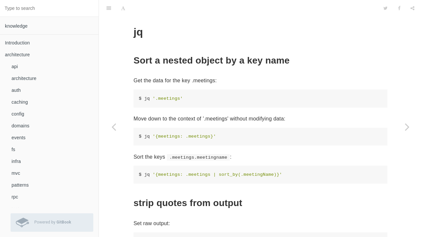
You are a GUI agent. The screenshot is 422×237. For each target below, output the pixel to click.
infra (16, 161)
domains (20, 125)
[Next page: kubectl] (407, 126)
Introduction (17, 42)
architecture (24, 78)
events (18, 137)
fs (13, 149)
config (18, 114)
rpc (15, 196)
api (15, 66)
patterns (20, 185)
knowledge (16, 26)
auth (16, 90)
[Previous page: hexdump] (114, 126)
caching (20, 102)
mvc (16, 173)
